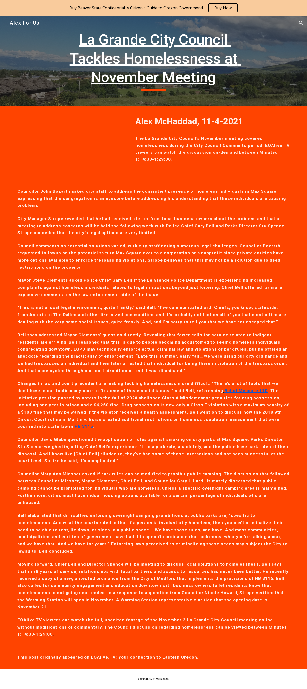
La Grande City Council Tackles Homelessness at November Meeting (155, 58)
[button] (301, 23)
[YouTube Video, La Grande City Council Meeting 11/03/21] (70, 143)
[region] (153, 8)
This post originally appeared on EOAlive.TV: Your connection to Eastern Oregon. (108, 657)
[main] (153, 60)
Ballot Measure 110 (246, 390)
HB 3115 (84, 426)
